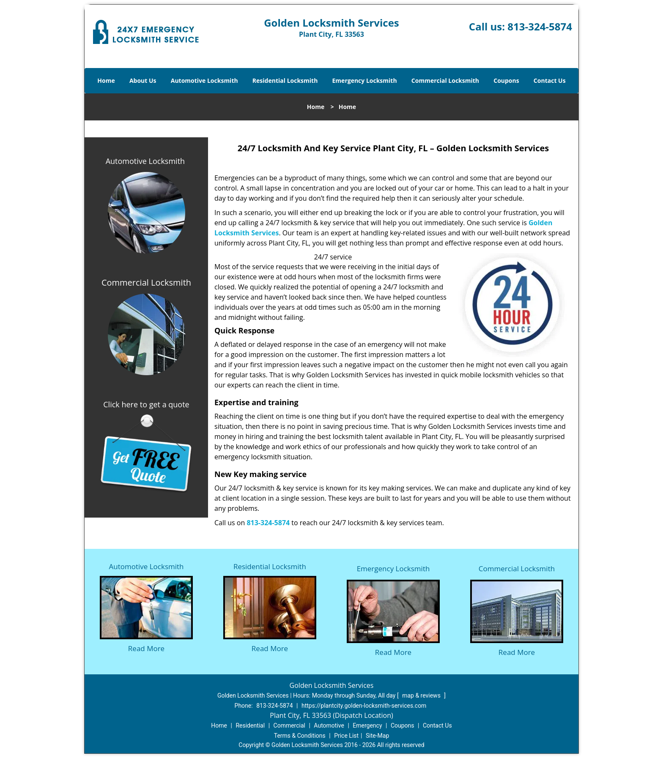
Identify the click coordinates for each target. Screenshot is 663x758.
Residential (250, 725)
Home (106, 80)
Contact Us (550, 80)
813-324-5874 (539, 26)
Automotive (329, 725)
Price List (346, 735)
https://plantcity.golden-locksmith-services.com (363, 705)
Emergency (367, 725)
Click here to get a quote (146, 404)
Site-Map (377, 735)
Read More (146, 648)
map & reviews (422, 695)
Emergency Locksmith (364, 80)
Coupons (506, 80)
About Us (142, 80)
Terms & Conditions (300, 735)
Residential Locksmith (285, 80)
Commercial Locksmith (445, 80)
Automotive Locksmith (204, 80)
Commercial (289, 725)
